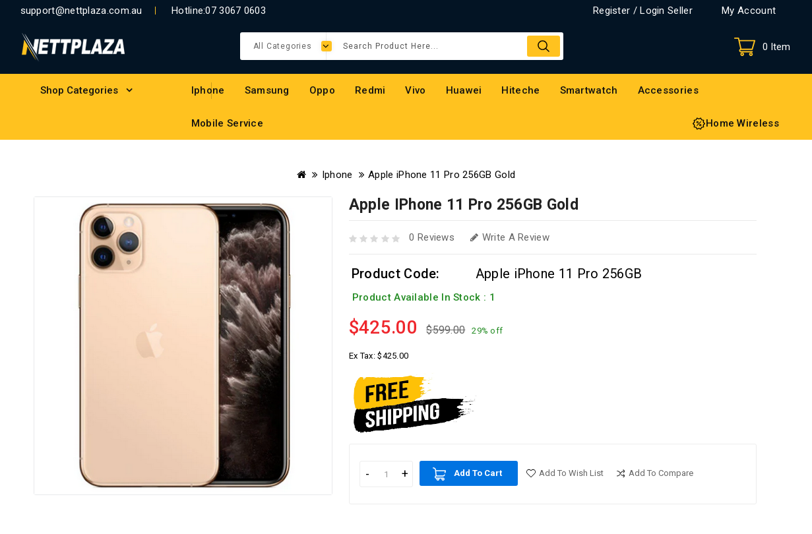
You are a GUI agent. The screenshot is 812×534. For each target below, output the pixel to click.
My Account (749, 10)
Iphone (337, 175)
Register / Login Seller (643, 10)
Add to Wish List (571, 473)
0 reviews (431, 237)
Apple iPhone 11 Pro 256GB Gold (441, 175)
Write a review (509, 237)
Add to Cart (478, 473)
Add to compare (661, 473)
